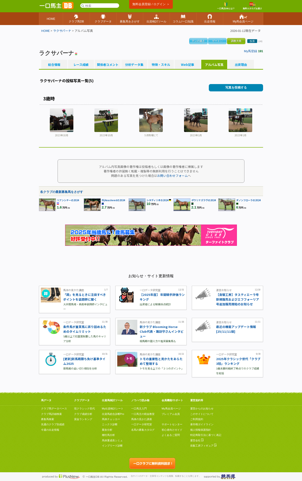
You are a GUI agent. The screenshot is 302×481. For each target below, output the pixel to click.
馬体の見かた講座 (141, 419)
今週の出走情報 (50, 429)
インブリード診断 (112, 445)
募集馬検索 (47, 419)
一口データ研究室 (141, 424)
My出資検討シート (113, 408)
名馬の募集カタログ (143, 429)
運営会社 (197, 440)
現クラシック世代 (84, 408)
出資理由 (241, 65)
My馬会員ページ (171, 408)
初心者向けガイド (172, 429)
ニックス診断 (109, 424)
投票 (252, 41)
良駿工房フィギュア (203, 445)
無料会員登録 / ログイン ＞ (150, 4)
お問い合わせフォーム (172, 175)
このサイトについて (202, 414)
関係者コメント (107, 65)
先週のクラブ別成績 (52, 424)
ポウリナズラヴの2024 (203, 200)
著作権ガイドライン (202, 424)
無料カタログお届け (252, 6)
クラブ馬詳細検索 (51, 414)
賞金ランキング (83, 419)
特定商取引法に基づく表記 (205, 435)
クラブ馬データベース (54, 408)
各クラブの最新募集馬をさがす (61, 192)
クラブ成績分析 (83, 414)
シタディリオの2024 (157, 200)
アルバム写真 (214, 65)
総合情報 (54, 65)
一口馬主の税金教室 (143, 414)
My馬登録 (250, 51)
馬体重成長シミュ (112, 440)
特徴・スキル (161, 65)
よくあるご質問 (171, 435)
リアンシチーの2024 (68, 200)
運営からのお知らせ (202, 408)
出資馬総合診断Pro (113, 414)
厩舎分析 (107, 429)
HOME (45, 30)
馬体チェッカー (111, 419)
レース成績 (80, 65)
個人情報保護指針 (200, 429)
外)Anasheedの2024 (113, 200)
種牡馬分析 (108, 435)
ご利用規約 (196, 419)
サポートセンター (172, 424)
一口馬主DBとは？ (226, 6)
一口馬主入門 (139, 408)
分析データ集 (134, 65)
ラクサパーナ (62, 30)
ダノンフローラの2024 (248, 200)
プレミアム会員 (171, 414)
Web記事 (187, 65)
